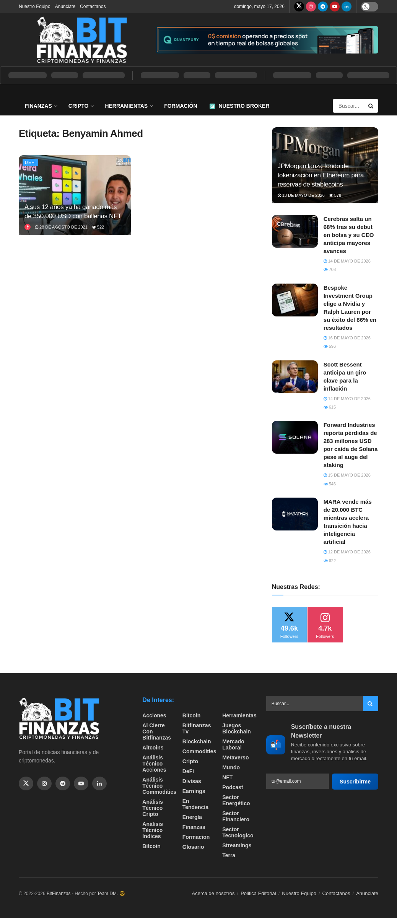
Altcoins (152, 747)
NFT (227, 777)
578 (335, 195)
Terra (228, 855)
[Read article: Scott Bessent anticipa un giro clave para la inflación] (295, 376)
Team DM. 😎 (111, 893)
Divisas (191, 781)
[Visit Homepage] (82, 40)
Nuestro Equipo (34, 6)
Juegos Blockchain (236, 728)
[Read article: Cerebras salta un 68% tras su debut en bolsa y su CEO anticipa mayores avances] (295, 231)
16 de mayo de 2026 (347, 338)
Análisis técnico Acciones (154, 763)
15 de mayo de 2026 (347, 475)
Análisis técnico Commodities (159, 786)
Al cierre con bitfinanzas (156, 731)
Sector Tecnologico (237, 832)
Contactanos (93, 6)
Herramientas (126, 106)
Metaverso (235, 757)
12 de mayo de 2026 (347, 552)
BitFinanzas (59, 893)
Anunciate (65, 6)
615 (330, 407)
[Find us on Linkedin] (99, 783)
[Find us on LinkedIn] (346, 6)
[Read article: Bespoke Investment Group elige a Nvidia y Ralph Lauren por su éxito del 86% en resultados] (295, 300)
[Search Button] (371, 106)
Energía (192, 817)
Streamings (236, 845)
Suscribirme (355, 782)
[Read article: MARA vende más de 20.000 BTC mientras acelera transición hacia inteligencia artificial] (295, 514)
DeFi (30, 162)
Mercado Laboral (233, 744)
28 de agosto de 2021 (61, 227)
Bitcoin (151, 846)
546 (330, 484)
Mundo (231, 767)
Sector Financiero (235, 816)
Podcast (232, 787)
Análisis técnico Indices (152, 830)
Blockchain (196, 741)
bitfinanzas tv (196, 728)
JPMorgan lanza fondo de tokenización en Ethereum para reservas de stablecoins (321, 175)
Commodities (199, 751)
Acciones (154, 715)
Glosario (193, 847)
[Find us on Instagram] (311, 6)
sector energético (236, 800)
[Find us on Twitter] (299, 6)
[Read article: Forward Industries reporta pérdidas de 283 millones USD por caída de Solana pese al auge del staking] (295, 437)
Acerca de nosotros (213, 893)
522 (98, 227)
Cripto (78, 106)
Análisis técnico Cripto (152, 808)
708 (330, 269)
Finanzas (38, 106)
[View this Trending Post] (27, 227)
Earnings (193, 791)
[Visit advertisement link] (267, 40)
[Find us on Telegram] (323, 6)
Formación (180, 106)
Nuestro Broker (240, 106)
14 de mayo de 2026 (347, 261)
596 (330, 346)
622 (330, 560)
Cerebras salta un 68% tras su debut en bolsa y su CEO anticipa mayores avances (349, 235)
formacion (196, 837)
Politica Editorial (258, 893)
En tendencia (195, 804)
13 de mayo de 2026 (301, 195)
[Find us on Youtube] (335, 6)
